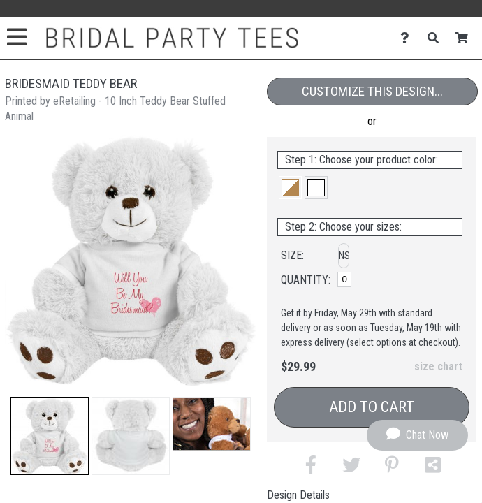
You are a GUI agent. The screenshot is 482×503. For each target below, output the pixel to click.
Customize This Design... (372, 91)
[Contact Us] (408, 38)
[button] (49, 436)
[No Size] (344, 279)
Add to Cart (371, 407)
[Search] (437, 38)
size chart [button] (438, 366)
